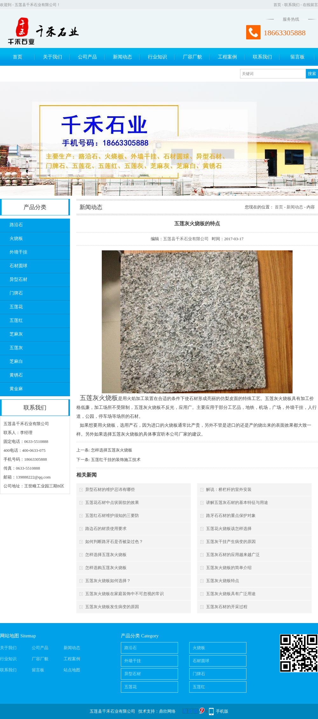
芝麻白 (16, 361)
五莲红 (16, 320)
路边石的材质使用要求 (106, 528)
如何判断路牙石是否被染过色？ (114, 541)
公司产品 (87, 56)
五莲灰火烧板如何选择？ (108, 580)
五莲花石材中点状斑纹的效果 (112, 502)
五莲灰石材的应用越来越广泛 (233, 554)
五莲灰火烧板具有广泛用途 (231, 593)
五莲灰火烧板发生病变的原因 (112, 606)
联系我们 (292, 5)
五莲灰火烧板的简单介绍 (229, 567)
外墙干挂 (18, 252)
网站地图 (9, 635)
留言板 (297, 56)
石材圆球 (18, 265)
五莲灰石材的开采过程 (226, 606)
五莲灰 (16, 347)
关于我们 (52, 56)
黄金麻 (16, 388)
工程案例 (227, 56)
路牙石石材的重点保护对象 (231, 515)
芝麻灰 (16, 334)
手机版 (222, 711)
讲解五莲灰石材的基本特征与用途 (237, 502)
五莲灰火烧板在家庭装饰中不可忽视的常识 (124, 593)
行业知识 (157, 56)
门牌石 (16, 293)
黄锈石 (16, 375)
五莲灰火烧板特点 (222, 580)
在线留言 (310, 5)
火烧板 (16, 238)
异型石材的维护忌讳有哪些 (110, 489)
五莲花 (16, 306)
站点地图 (72, 670)
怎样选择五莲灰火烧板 (111, 450)
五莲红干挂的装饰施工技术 (116, 459)
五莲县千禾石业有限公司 (186, 238)
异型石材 (18, 279)
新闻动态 (122, 56)
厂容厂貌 (192, 56)
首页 (277, 5)
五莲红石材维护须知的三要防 (112, 515)
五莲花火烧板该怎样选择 (229, 528)
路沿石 (16, 224)
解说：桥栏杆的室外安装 (229, 489)
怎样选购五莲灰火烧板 (106, 567)
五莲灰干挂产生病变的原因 (231, 541)
